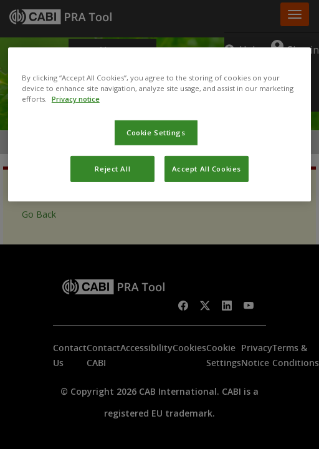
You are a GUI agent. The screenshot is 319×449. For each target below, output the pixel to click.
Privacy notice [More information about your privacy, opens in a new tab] (76, 99)
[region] (159, 124)
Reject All (112, 168)
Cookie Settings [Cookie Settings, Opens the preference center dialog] (156, 132)
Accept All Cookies (206, 168)
